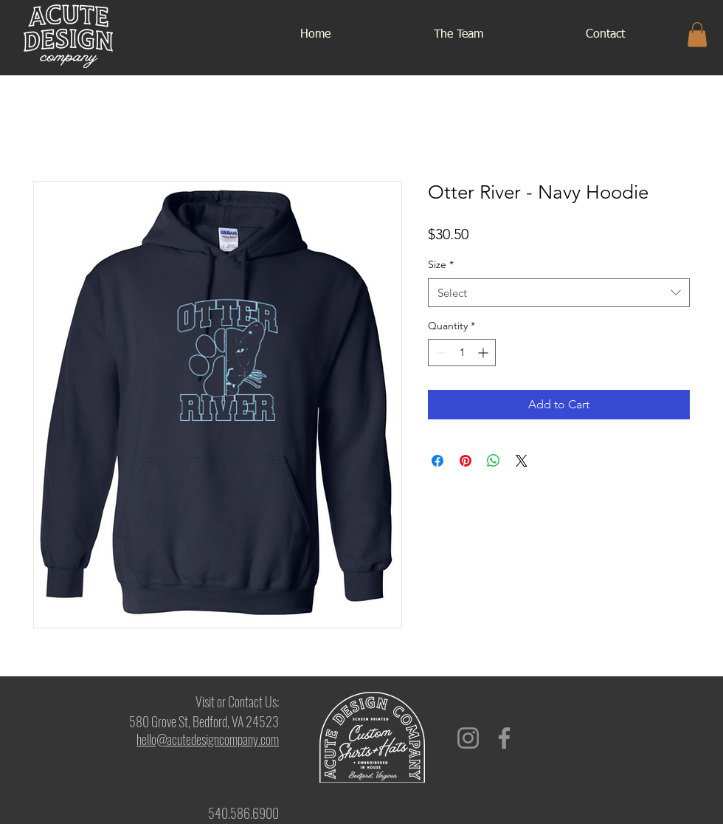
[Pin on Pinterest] (465, 461)
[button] (697, 34)
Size (441, 264)
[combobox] (559, 292)
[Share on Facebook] (437, 461)
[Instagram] (468, 738)
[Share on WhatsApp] (493, 461)
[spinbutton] (462, 352)
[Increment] (484, 352)
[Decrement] (439, 352)
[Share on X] (521, 461)
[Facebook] (504, 738)
